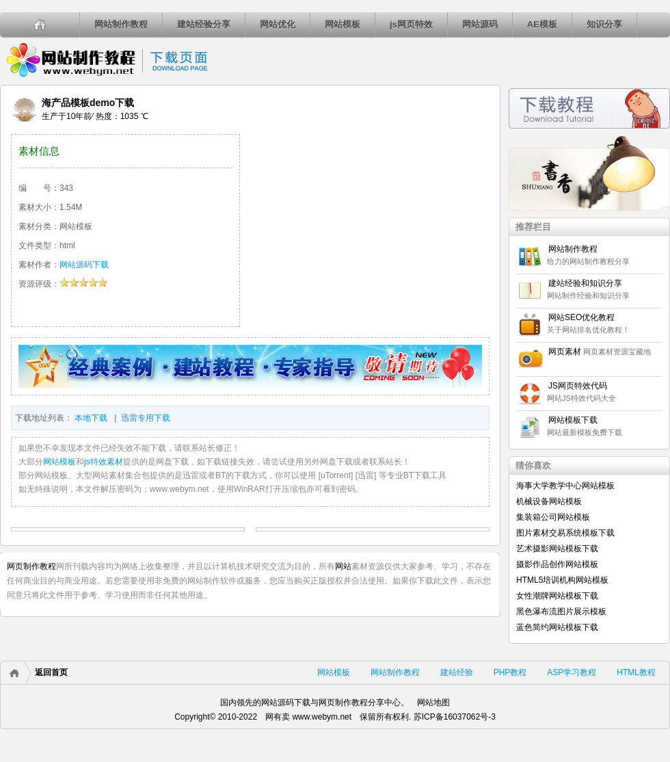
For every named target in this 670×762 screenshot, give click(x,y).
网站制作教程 (121, 24)
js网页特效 (411, 24)
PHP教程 (510, 672)
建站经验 (456, 672)
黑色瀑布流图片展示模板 (561, 611)
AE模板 (542, 24)
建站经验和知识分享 (585, 283)
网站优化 (277, 24)
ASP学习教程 (571, 672)
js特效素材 (103, 462)
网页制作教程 (31, 566)
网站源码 (480, 24)
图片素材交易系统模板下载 (565, 533)
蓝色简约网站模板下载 (557, 627)
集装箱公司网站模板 (553, 517)
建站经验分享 (203, 24)
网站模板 (342, 24)
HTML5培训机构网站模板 (562, 580)
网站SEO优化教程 (581, 317)
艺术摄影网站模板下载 (557, 548)
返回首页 (51, 672)
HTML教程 (636, 672)
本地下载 (91, 418)
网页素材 (564, 351)
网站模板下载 (573, 420)
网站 (343, 566)
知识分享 (604, 24)
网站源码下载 (84, 265)
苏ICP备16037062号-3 (455, 717)
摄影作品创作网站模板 (557, 564)
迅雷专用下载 (145, 418)
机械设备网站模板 (549, 501)
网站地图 (433, 702)
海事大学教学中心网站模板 (565, 485)
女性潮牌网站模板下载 (557, 596)
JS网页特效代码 (577, 386)
